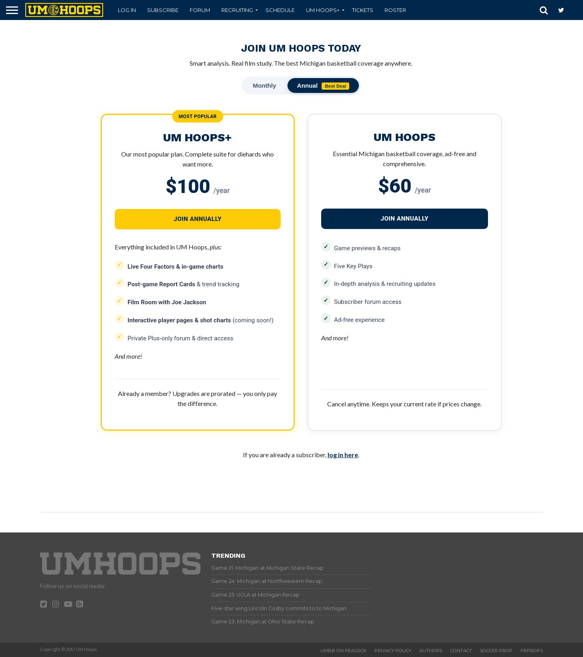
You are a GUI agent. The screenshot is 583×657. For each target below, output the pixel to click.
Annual (323, 86)
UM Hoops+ (323, 10)
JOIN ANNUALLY (405, 218)
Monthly (264, 85)
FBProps (531, 650)
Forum (200, 10)
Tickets (362, 10)
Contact (461, 650)
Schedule (280, 10)
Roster (395, 10)
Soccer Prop (496, 650)
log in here (343, 454)
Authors (430, 650)
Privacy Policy (392, 650)
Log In (127, 10)
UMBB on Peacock (343, 650)
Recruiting (237, 10)
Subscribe (162, 10)
